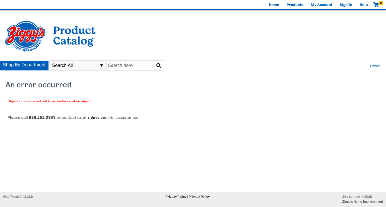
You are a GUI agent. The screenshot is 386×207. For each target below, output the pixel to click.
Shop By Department (24, 64)
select (102, 65)
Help (364, 5)
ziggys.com (98, 117)
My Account (321, 5)
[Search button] (159, 65)
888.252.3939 (42, 117)
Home (274, 5)
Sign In (346, 5)
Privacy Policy (175, 197)
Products (295, 5)
